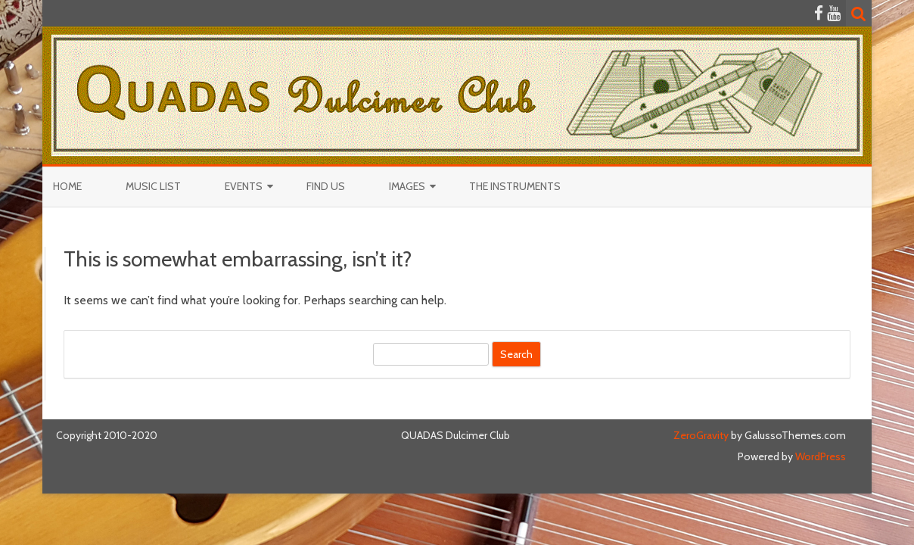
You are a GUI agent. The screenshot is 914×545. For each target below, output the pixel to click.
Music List (153, 186)
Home (67, 186)
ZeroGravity (701, 435)
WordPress (819, 456)
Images (407, 186)
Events (244, 186)
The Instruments (515, 186)
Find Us (325, 186)
